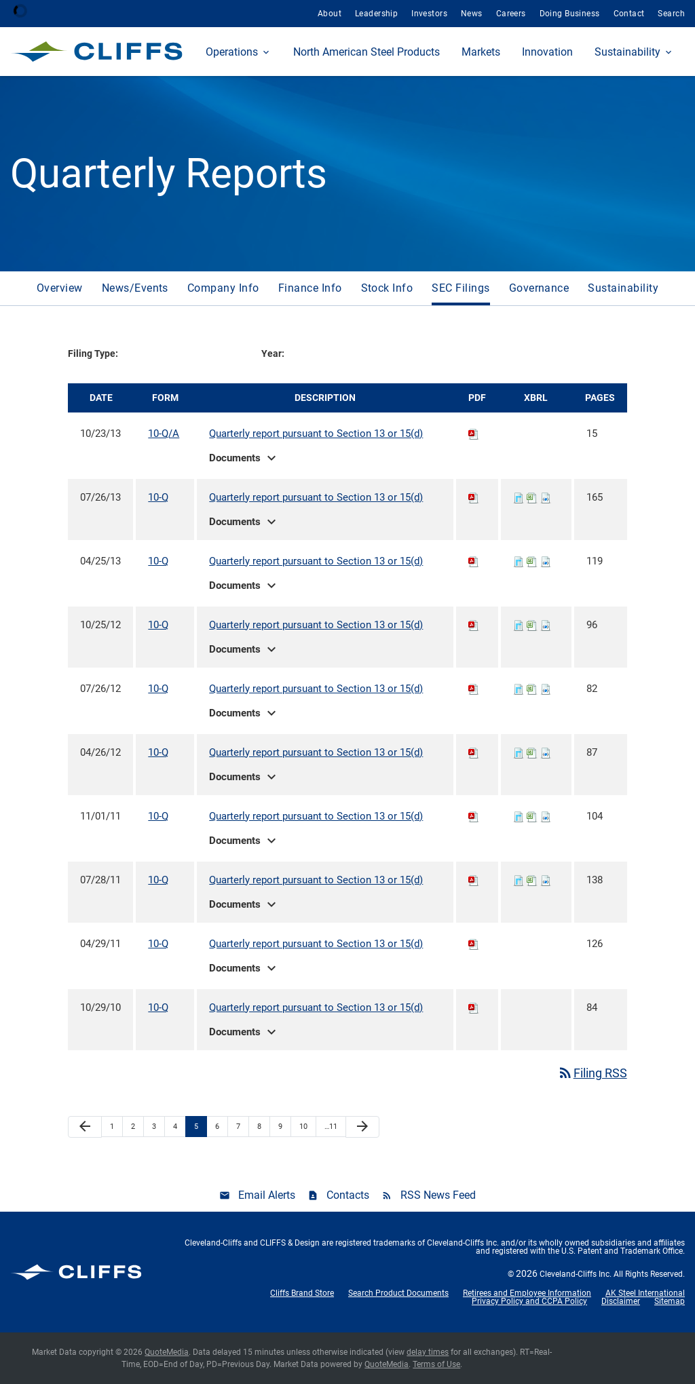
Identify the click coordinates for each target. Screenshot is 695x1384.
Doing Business (570, 13)
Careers (511, 13)
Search (671, 13)
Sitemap (669, 1301)
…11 (330, 1126)
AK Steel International (645, 1293)
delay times (428, 1352)
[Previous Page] (85, 1127)
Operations (232, 51)
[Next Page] (362, 1127)
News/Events (135, 288)
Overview (60, 288)
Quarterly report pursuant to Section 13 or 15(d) (316, 433)
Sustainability (627, 51)
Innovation (547, 51)
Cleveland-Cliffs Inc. (576, 1274)
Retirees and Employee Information (527, 1293)
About (329, 13)
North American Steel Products (366, 51)
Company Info (223, 288)
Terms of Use (436, 1364)
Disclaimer (620, 1301)
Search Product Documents (398, 1293)
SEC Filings (460, 288)
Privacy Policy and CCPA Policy (529, 1301)
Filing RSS (592, 1073)
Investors (429, 13)
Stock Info (387, 288)
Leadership (376, 13)
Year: (272, 353)
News (472, 13)
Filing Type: (93, 353)
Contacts (347, 1195)
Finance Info (310, 288)
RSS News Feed (438, 1195)
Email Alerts (266, 1195)
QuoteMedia (167, 1352)
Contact (629, 13)
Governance (539, 288)
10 (303, 1126)
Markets (481, 51)
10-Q (158, 497)
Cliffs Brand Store (302, 1293)
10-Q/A (163, 433)
